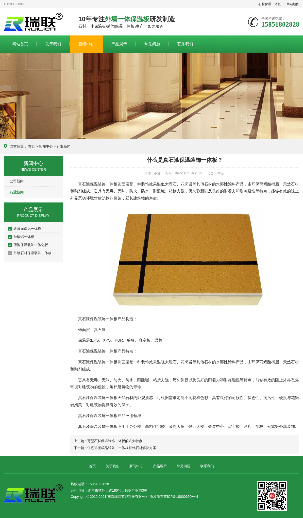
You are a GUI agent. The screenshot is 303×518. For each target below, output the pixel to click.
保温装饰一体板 (104, 184)
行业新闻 (63, 146)
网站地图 (292, 4)
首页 (31, 146)
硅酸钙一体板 (21, 237)
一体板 (112, 319)
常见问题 (152, 44)
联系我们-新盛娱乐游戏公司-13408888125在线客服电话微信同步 (33, 22)
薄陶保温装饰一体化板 (28, 245)
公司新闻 (17, 181)
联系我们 (185, 44)
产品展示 (119, 44)
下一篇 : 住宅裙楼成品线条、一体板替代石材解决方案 (115, 448)
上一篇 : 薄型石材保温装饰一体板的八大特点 (108, 441)
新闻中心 (86, 44)
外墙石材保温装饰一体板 (29, 253)
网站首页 (20, 44)
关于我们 (53, 44)
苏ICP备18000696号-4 (181, 497)
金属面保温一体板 (24, 229)
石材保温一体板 (269, 4)
